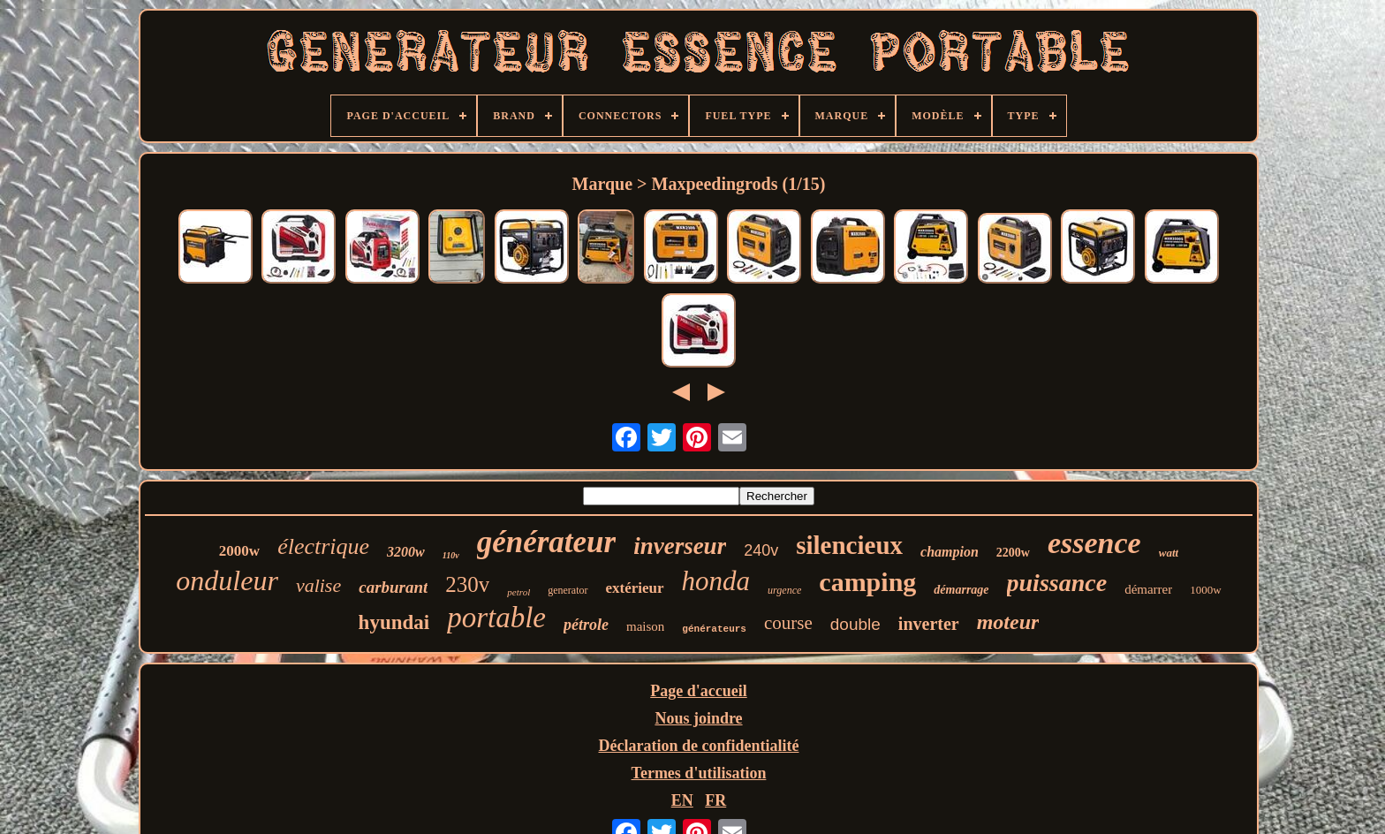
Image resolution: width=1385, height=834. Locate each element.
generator (567, 590)
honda (716, 580)
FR (715, 800)
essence (1094, 543)
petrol (518, 592)
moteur (1008, 621)
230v (467, 584)
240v (761, 550)
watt (1168, 552)
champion (949, 551)
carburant (393, 587)
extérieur (635, 588)
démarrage (961, 589)
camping (867, 581)
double (855, 624)
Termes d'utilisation (699, 773)
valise (318, 585)
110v (451, 555)
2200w (1013, 552)
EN (682, 800)
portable (496, 617)
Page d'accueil (698, 691)
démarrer (1148, 589)
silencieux (849, 545)
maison (645, 626)
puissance (1057, 582)
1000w (1205, 589)
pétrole (586, 624)
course (788, 622)
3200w (406, 551)
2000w (239, 550)
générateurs (714, 629)
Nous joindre (698, 718)
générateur (547, 542)
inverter (928, 623)
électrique (323, 546)
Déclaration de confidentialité (699, 745)
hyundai (394, 622)
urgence (784, 590)
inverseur (679, 546)
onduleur (227, 580)
